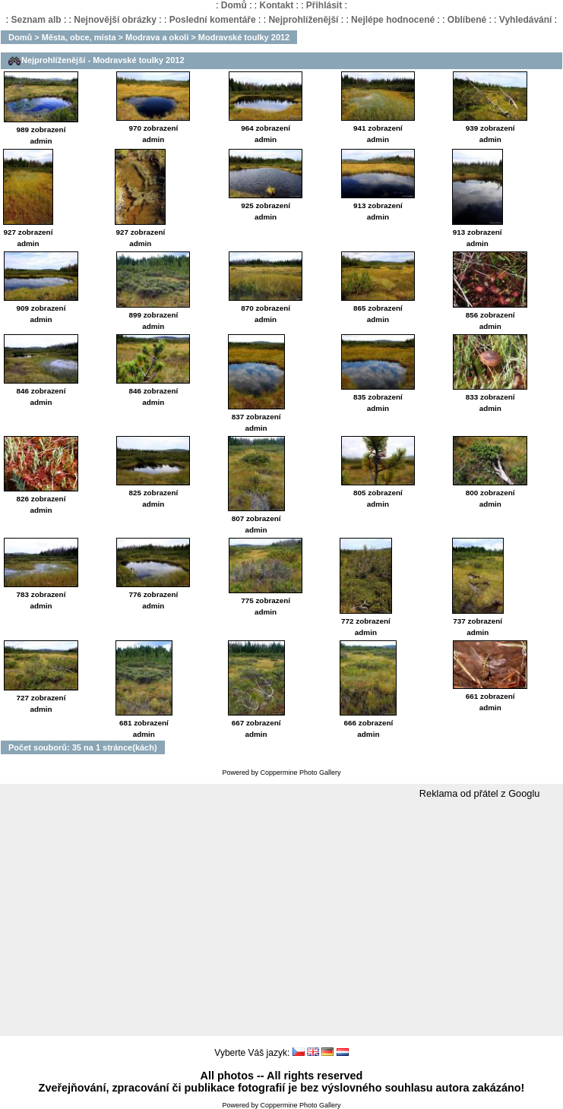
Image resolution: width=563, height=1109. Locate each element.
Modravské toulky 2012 (243, 37)
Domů (234, 5)
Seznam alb (36, 19)
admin (41, 141)
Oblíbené (467, 19)
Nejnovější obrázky (115, 19)
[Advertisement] (281, 918)
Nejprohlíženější (303, 19)
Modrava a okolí (156, 37)
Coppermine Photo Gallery (300, 772)
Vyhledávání (525, 19)
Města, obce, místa (79, 37)
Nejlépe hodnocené (393, 19)
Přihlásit (324, 5)
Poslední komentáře (212, 19)
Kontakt (276, 5)
